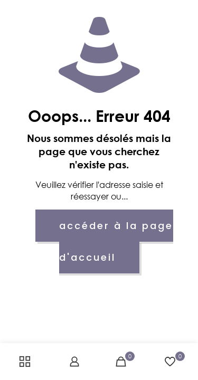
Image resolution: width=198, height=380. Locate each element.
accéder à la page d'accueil (116, 241)
